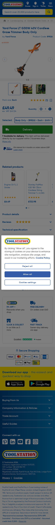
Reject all (27, 266)
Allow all (27, 274)
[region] (27, 262)
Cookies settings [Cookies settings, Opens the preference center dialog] (27, 282)
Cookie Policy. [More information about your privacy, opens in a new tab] (43, 258)
